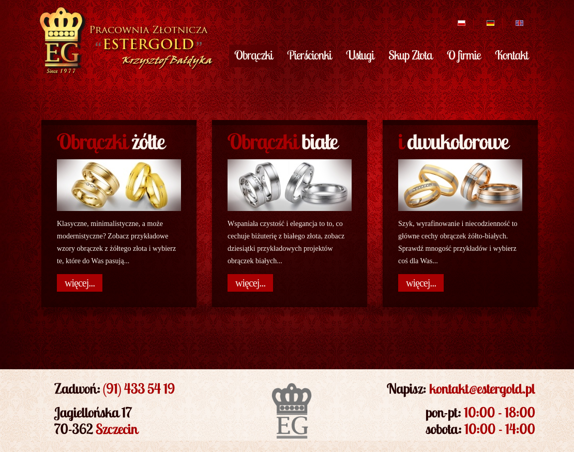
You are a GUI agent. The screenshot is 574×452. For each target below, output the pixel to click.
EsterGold (125, 40)
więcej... (80, 283)
